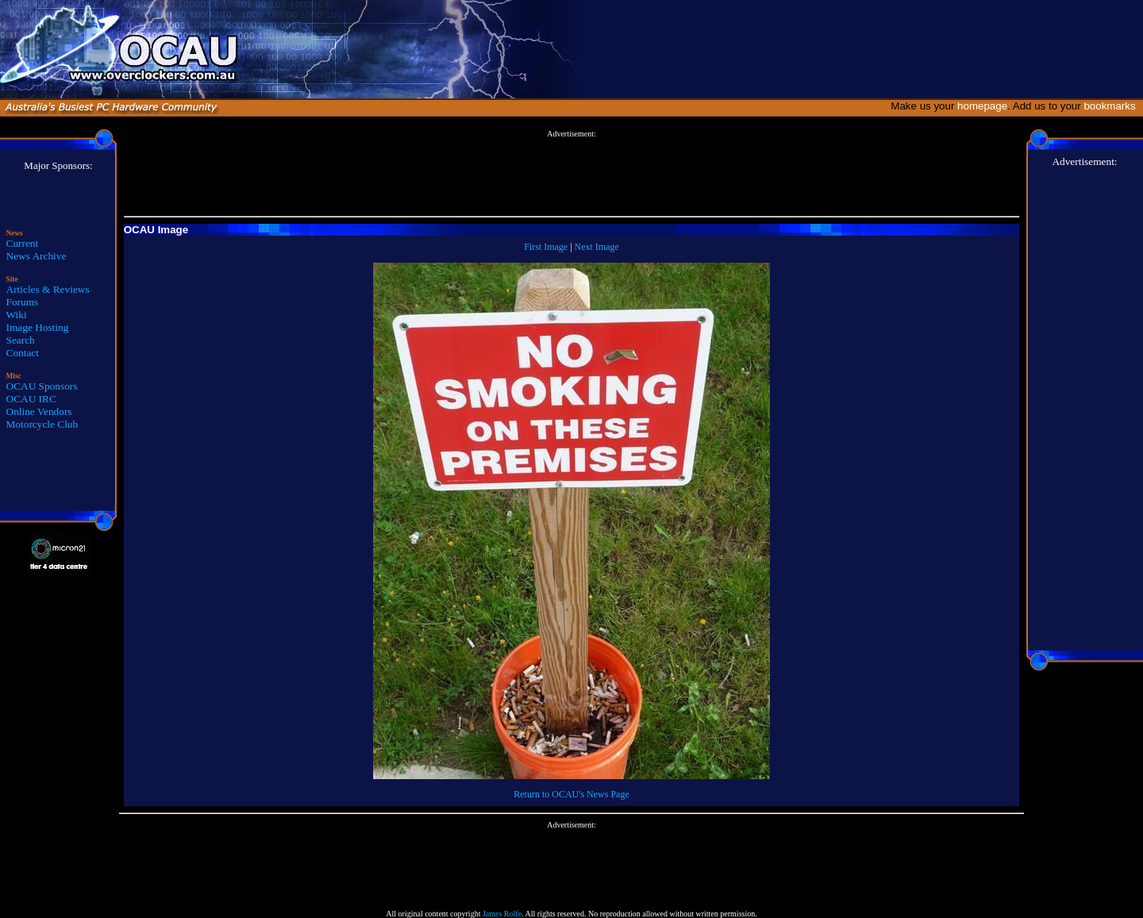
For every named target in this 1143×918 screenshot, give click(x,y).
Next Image (597, 246)
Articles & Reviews (48, 289)
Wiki (16, 315)
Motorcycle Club (42, 424)
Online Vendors (39, 411)
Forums (22, 302)
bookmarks (1112, 106)
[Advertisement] (571, 173)
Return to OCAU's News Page (571, 794)
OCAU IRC (31, 399)
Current (22, 243)
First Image (546, 246)
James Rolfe (502, 913)
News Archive (36, 256)
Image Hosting (37, 327)
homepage (982, 106)
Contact (22, 353)
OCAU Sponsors (42, 386)
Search (20, 340)
